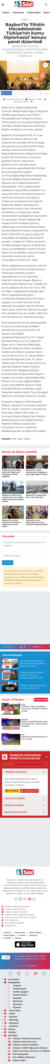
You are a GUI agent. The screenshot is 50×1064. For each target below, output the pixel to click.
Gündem (6, 938)
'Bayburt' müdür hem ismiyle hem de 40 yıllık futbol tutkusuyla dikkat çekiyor (13, 498)
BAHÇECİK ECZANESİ (16, 812)
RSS (6, 957)
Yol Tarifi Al (12, 791)
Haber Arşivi (9, 925)
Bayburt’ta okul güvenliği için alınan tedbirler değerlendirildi (37, 522)
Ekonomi (32, 935)
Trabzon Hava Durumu (14, 909)
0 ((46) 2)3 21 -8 (29, 791)
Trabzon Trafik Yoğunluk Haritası (18, 915)
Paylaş (6, 93)
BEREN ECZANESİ (14, 805)
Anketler (11, 1026)
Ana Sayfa (11, 979)
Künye (9, 1029)
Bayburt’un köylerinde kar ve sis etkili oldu (36, 496)
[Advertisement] (25, 618)
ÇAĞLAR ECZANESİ (15, 798)
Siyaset (17, 938)
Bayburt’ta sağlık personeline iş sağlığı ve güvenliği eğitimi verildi (36, 472)
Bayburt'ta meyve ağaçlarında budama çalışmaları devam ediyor (11, 523)
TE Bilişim (31, 966)
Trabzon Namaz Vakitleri (14, 912)
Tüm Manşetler (10, 920)
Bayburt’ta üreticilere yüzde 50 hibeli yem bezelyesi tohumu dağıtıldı (11, 473)
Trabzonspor (18, 12)
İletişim (10, 1032)
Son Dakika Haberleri (13, 923)
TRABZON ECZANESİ (16, 772)
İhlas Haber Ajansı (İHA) (15, 99)
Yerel (25, 19)
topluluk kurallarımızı (28, 571)
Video (9, 1013)
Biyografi (11, 1023)
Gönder (8, 562)
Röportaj (11, 1020)
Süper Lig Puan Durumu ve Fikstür (19, 917)
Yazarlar (21, 935)
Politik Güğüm (34, 12)
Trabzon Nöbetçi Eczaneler (15, 906)
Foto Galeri (12, 1010)
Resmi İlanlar (8, 935)
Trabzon (5, 12)
